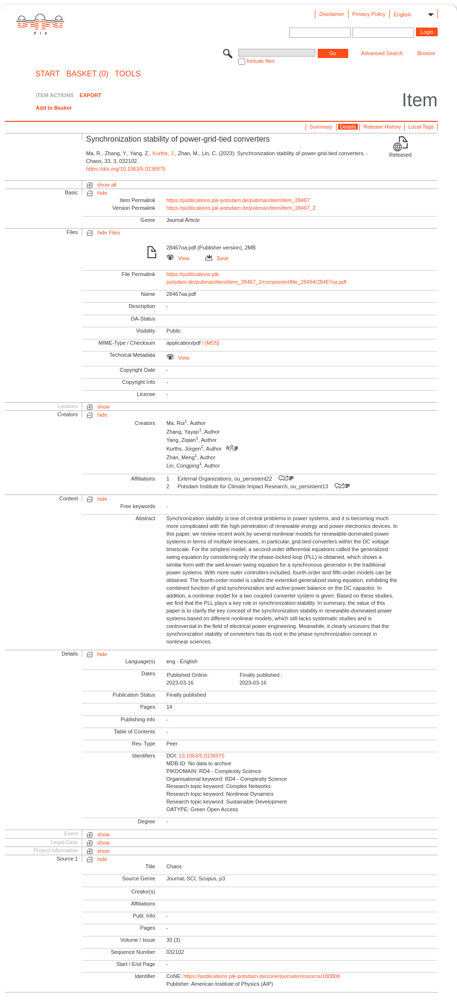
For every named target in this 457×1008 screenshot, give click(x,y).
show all (107, 185)
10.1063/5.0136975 (202, 756)
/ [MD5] (210, 343)
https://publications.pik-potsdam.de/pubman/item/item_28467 (238, 200)
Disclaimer (331, 14)
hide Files (108, 232)
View (178, 258)
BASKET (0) (87, 74)
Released (400, 155)
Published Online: (187, 675)
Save (217, 258)
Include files (261, 61)
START (47, 74)
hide (102, 193)
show (103, 406)
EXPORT (91, 95)
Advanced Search (382, 53)
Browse (426, 53)
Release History (382, 127)
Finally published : (261, 675)
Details (348, 127)
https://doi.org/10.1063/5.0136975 (126, 169)
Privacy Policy (369, 14)
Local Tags (420, 127)
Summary (321, 127)
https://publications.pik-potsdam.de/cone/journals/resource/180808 (261, 976)
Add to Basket (54, 108)
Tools (128, 74)
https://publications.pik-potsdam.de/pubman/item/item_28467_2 (241, 208)
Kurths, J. (163, 153)
